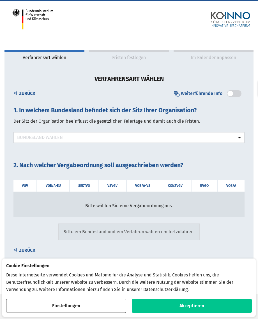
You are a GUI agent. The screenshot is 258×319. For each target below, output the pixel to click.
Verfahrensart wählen (44, 57)
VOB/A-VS (142, 186)
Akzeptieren (191, 305)
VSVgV (112, 186)
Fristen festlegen (129, 57)
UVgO (204, 186)
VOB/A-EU (53, 186)
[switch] (234, 93)
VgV (25, 186)
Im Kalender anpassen (213, 57)
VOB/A (231, 186)
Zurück (24, 93)
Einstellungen (66, 305)
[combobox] (129, 137)
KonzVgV (175, 186)
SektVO (84, 186)
